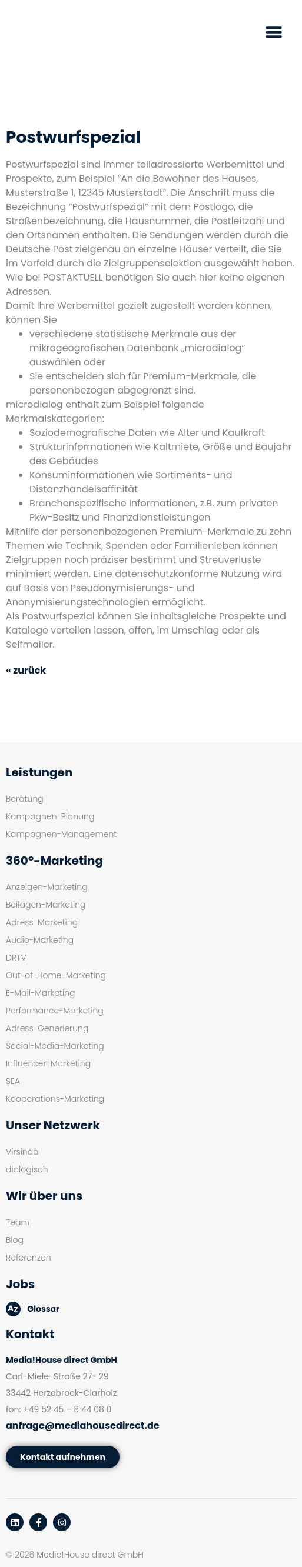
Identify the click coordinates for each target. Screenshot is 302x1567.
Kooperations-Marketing (55, 1099)
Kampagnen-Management (61, 834)
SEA (13, 1081)
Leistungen (39, 772)
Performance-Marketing (55, 1010)
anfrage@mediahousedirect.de (83, 1425)
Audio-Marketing (40, 940)
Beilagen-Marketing (45, 905)
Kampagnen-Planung (50, 816)
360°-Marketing (54, 860)
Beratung (25, 799)
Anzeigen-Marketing (47, 887)
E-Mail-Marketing (40, 993)
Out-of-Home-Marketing (56, 975)
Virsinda (22, 1152)
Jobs (20, 1284)
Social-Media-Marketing (55, 1046)
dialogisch (27, 1169)
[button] (274, 32)
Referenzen (28, 1257)
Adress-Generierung (47, 1028)
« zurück (26, 670)
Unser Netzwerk (53, 1125)
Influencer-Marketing (48, 1063)
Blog (15, 1240)
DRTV (16, 957)
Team (17, 1222)
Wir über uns (44, 1196)
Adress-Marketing (42, 922)
